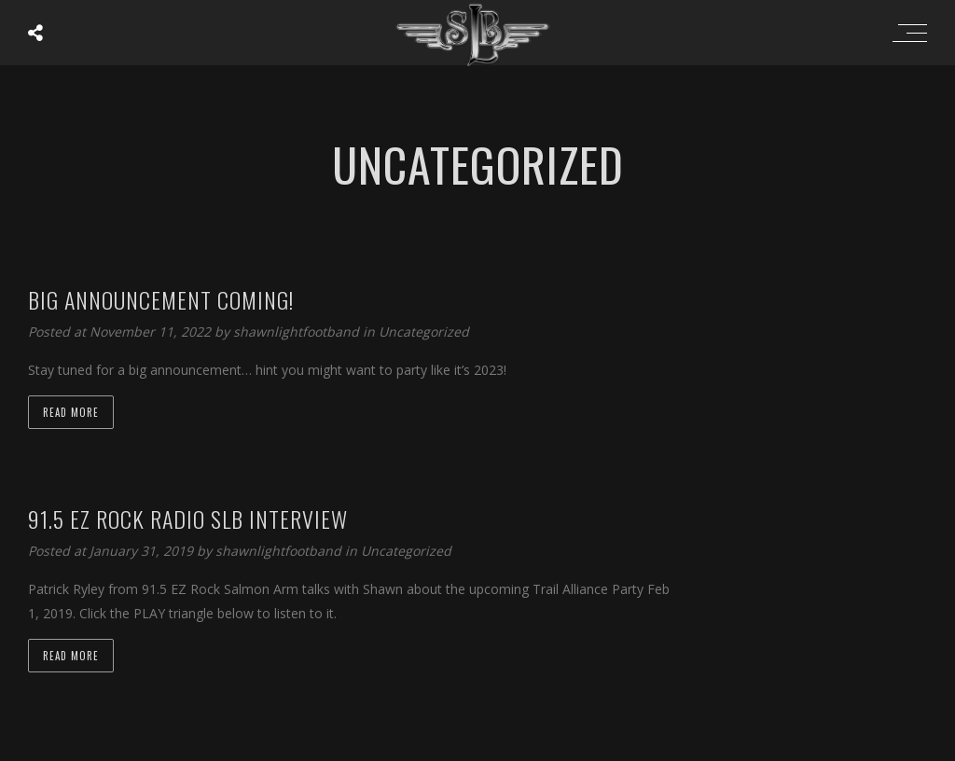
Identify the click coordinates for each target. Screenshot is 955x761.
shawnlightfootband (298, 331)
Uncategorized (424, 331)
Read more (71, 412)
